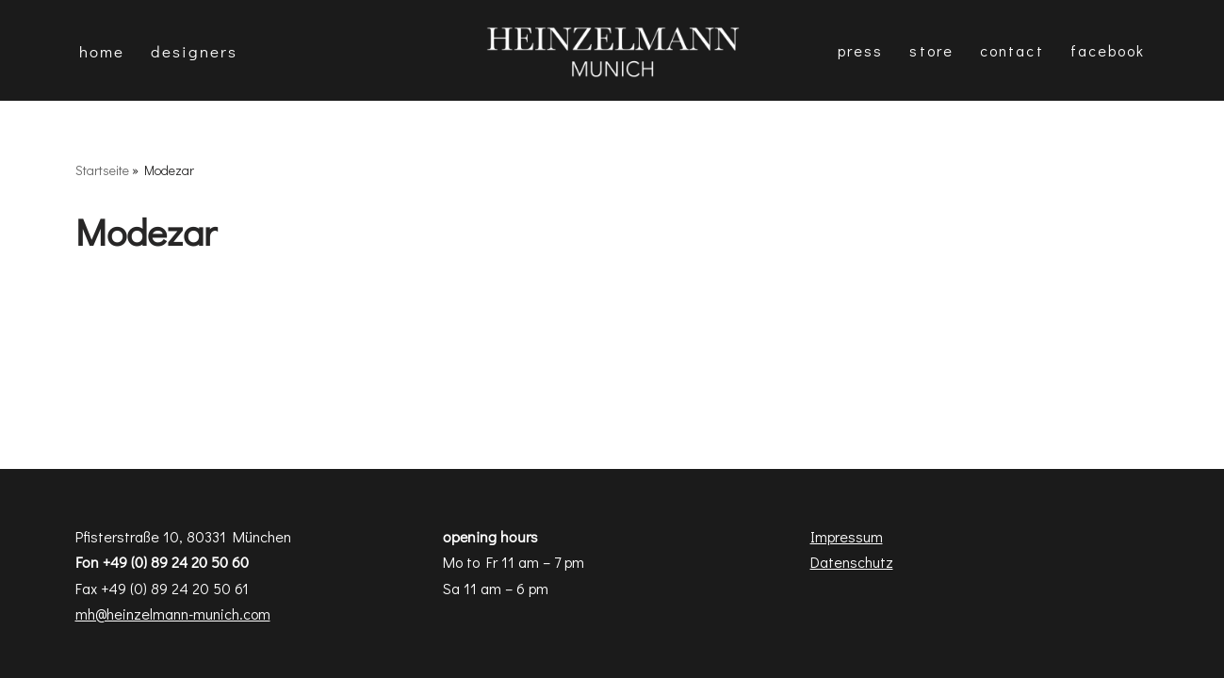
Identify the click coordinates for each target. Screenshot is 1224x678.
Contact (1012, 50)
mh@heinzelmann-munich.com (172, 613)
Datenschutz (851, 562)
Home (101, 51)
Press (861, 50)
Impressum (846, 536)
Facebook (1108, 50)
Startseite (102, 170)
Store (931, 50)
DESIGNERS (194, 51)
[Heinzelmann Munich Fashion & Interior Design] (612, 50)
